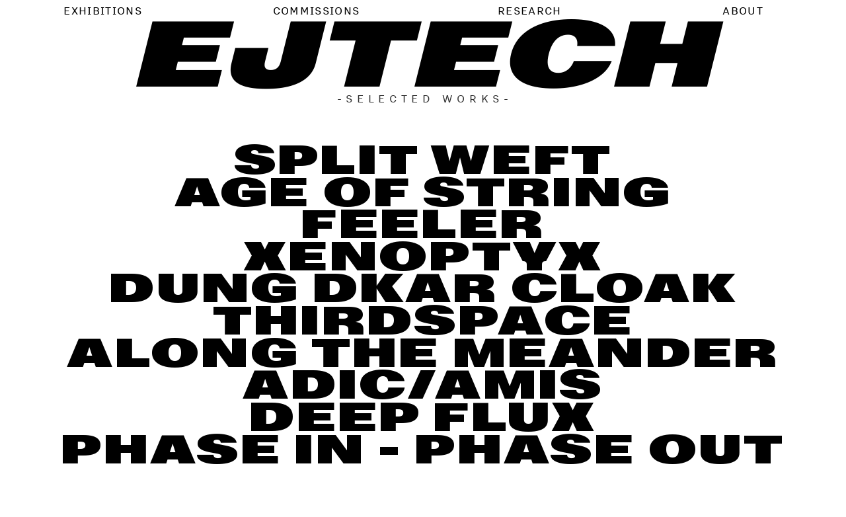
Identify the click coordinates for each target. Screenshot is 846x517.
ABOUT (742, 10)
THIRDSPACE (423, 321)
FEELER (423, 224)
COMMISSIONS (316, 10)
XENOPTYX (423, 257)
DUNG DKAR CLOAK (423, 288)
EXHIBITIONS (102, 10)
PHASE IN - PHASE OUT (423, 450)
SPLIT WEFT (423, 160)
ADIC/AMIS (423, 385)
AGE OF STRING (423, 193)
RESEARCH (530, 10)
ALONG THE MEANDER (423, 353)
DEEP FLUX (422, 417)
